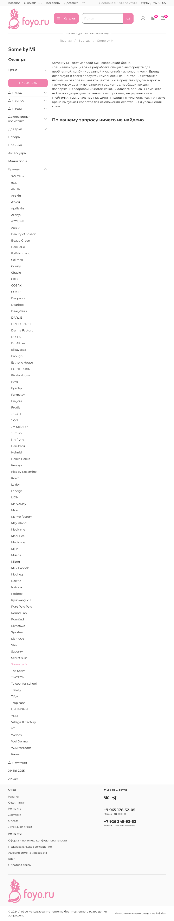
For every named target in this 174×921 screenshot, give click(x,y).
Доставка (71, 3)
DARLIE (16, 317)
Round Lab (19, 613)
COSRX (16, 285)
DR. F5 (16, 337)
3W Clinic (18, 176)
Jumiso (16, 433)
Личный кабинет (20, 826)
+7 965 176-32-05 (119, 809)
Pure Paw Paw (21, 606)
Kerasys (16, 465)
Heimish (17, 452)
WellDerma (19, 741)
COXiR (15, 292)
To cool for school (24, 683)
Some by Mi (19, 664)
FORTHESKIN (20, 369)
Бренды (84, 40)
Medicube (18, 542)
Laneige (16, 491)
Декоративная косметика (19, 119)
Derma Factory (22, 330)
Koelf (15, 478)
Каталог (14, 3)
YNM (14, 716)
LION (14, 497)
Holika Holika (20, 459)
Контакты (53, 3)
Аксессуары (17, 153)
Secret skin (19, 658)
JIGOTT (16, 414)
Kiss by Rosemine (24, 472)
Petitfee (16, 594)
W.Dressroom (21, 748)
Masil (15, 510)
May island (18, 523)
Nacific (16, 581)
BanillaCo (18, 247)
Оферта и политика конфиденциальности (37, 840)
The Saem (18, 671)
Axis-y (15, 228)
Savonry (17, 651)
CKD (14, 279)
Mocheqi (17, 574)
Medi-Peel (18, 536)
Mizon (15, 561)
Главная (66, 40)
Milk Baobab (20, 568)
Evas (14, 382)
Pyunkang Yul (21, 600)
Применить (28, 83)
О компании (33, 3)
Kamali (16, 754)
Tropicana (18, 703)
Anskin (16, 195)
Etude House (20, 375)
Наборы (14, 137)
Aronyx (16, 215)
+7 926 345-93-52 (120, 821)
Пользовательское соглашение (30, 846)
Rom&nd (17, 619)
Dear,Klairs (19, 311)
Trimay (16, 690)
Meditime (18, 529)
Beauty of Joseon (23, 234)
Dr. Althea (18, 343)
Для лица (15, 92)
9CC (14, 183)
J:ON (14, 420)
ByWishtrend (20, 253)
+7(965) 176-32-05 (153, 3)
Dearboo (17, 305)
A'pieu (15, 202)
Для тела (15, 108)
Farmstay (18, 394)
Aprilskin (17, 208)
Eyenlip (16, 388)
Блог (11, 858)
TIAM (14, 696)
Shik (14, 645)
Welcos (16, 735)
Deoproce (18, 298)
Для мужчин (17, 762)
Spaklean (17, 632)
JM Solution (19, 427)
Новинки (15, 145)
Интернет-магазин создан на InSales (140, 913)
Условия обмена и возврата (27, 852)
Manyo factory (21, 517)
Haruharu (18, 446)
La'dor (15, 484)
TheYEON (18, 677)
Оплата (87, 3)
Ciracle (16, 272)
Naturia (16, 587)
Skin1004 (17, 639)
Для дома (15, 129)
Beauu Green (20, 240)
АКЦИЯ (13, 779)
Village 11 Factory (23, 722)
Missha (16, 555)
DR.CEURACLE (21, 324)
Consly (16, 266)
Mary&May (18, 504)
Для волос (16, 100)
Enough (16, 356)
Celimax (17, 260)
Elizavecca (18, 350)
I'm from (17, 439)
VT (13, 728)
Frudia (15, 407)
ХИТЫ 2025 (16, 770)
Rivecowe (18, 626)
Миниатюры (17, 161)
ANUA (15, 189)
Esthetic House (22, 362)
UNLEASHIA (19, 709)
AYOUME (17, 221)
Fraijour (16, 401)
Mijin (14, 549)
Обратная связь (19, 865)
